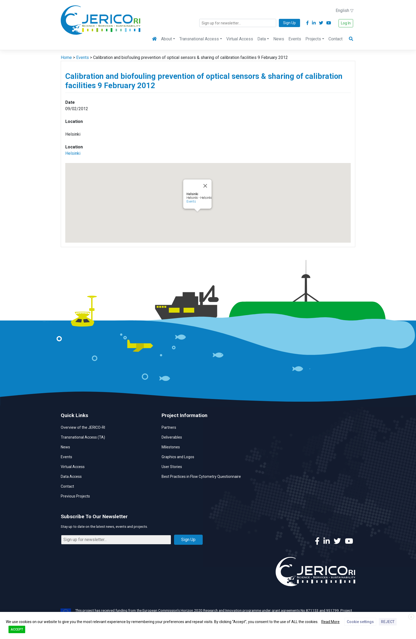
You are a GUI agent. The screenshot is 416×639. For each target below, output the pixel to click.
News (278, 38)
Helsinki (72, 153)
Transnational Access (199, 38)
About (166, 38)
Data (261, 38)
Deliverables (172, 437)
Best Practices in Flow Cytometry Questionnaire (201, 476)
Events (294, 38)
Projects (313, 38)
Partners (169, 427)
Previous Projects (75, 496)
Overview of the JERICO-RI (83, 427)
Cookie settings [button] (360, 622)
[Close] (205, 185)
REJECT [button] (388, 622)
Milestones (171, 447)
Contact (335, 38)
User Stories (172, 467)
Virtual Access (239, 38)
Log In (346, 23)
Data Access (71, 476)
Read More (330, 622)
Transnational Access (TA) (83, 437)
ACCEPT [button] (17, 629)
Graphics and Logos (178, 457)
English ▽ (344, 10)
